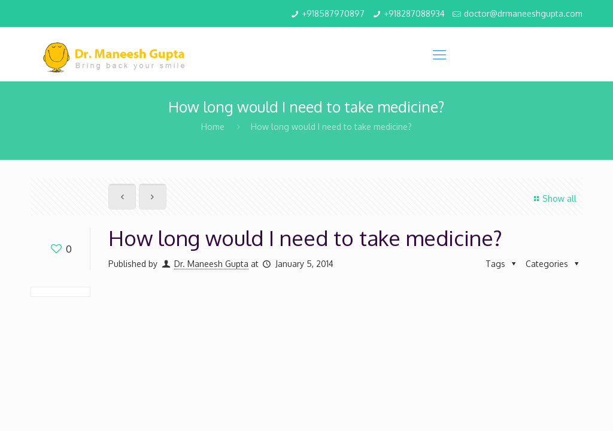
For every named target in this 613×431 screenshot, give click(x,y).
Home (212, 127)
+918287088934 (414, 13)
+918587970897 (333, 13)
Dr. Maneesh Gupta (211, 264)
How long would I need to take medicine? (331, 127)
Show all (553, 198)
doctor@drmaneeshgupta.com (523, 13)
